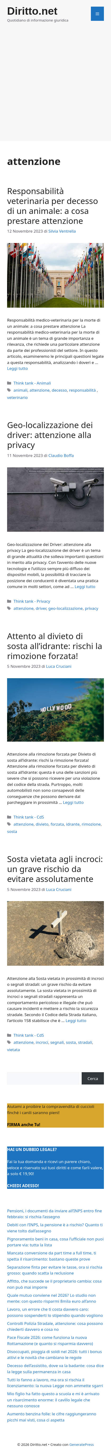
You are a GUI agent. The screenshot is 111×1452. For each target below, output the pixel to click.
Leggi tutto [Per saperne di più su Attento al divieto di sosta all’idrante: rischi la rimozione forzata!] (73, 802)
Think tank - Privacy (31, 601)
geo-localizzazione (65, 608)
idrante (73, 824)
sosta (12, 831)
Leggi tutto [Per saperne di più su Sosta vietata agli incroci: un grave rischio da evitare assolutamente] (76, 1020)
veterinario (17, 397)
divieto (42, 824)
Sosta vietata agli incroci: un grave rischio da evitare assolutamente (55, 868)
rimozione (91, 824)
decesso (59, 390)
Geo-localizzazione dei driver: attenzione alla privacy (50, 434)
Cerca (93, 1078)
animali (20, 390)
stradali (85, 1042)
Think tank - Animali (32, 383)
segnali (57, 1042)
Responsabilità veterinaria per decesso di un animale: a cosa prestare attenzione (52, 205)
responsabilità (83, 390)
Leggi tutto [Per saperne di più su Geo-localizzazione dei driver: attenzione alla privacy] (85, 586)
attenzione (40, 390)
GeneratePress (81, 1444)
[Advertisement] (55, 85)
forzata (57, 824)
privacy (91, 608)
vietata (13, 1049)
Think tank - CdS (28, 817)
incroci (42, 1042)
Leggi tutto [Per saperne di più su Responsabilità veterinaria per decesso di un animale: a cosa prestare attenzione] (17, 368)
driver (41, 608)
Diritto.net (32, 11)
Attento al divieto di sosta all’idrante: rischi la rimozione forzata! (54, 645)
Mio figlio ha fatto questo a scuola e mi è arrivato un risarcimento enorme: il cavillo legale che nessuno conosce (53, 1399)
